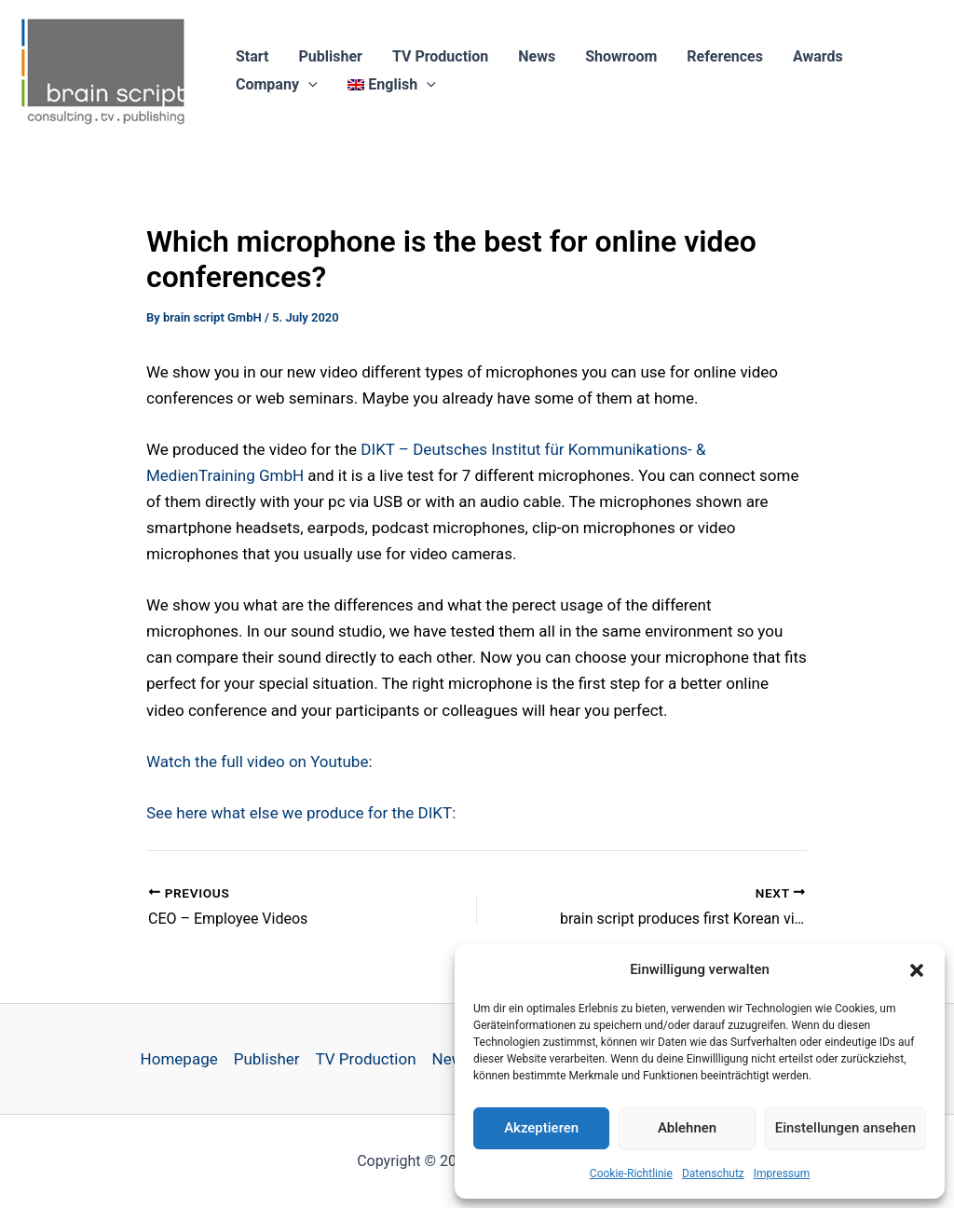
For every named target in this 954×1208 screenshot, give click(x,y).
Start (252, 56)
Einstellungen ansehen (845, 1127)
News (536, 56)
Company (277, 85)
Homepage (179, 1059)
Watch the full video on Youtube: (259, 761)
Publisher (330, 56)
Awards (818, 56)
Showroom (621, 56)
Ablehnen (687, 1127)
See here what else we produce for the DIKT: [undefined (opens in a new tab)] (301, 812)
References (725, 56)
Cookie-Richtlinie (631, 1173)
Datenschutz (713, 1173)
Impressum (782, 1173)
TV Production (440, 56)
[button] (916, 970)
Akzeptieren (541, 1127)
